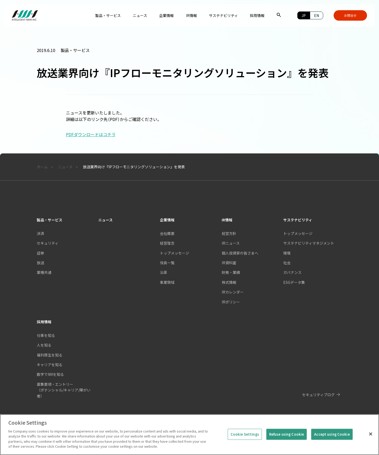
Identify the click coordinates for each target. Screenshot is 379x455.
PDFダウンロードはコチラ (91, 134)
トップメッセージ (297, 233)
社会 (287, 262)
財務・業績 (231, 272)
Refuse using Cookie (286, 435)
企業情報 (167, 219)
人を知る (44, 345)
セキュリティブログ (318, 394)
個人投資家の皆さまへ (240, 253)
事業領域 (167, 282)
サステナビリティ (297, 219)
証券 (40, 253)
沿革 (163, 272)
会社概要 (167, 233)
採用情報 (44, 321)
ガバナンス (292, 272)
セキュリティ (47, 243)
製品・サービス (49, 219)
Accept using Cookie (332, 435)
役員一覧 (167, 262)
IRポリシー (231, 301)
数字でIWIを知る (50, 374)
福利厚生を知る (49, 355)
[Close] (370, 435)
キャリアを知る (49, 364)
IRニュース (231, 243)
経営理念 (167, 243)
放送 (40, 262)
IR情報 (227, 219)
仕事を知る (46, 335)
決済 (40, 233)
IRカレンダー (233, 292)
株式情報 (229, 282)
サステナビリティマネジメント (308, 243)
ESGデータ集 (294, 282)
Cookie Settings (245, 435)
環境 (287, 253)
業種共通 (44, 272)
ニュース (105, 219)
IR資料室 (229, 262)
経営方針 (229, 233)
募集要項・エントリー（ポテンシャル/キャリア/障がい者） (64, 390)
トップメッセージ (174, 253)
